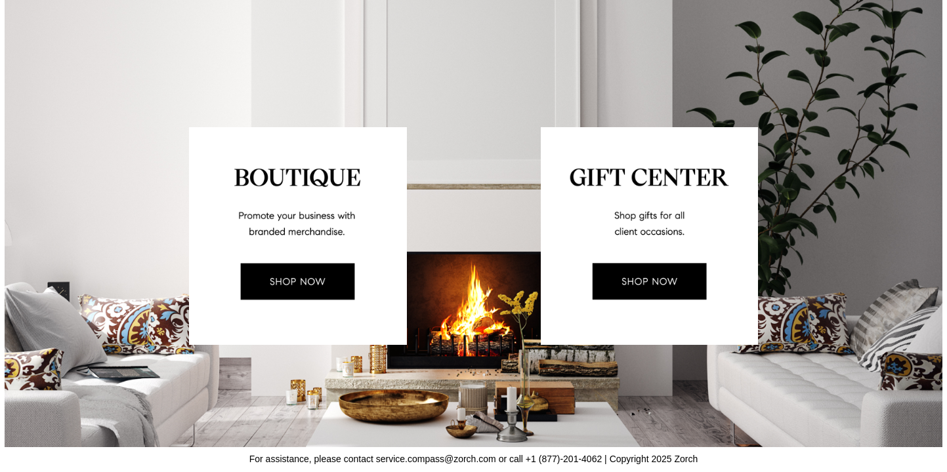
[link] (296, 235)
